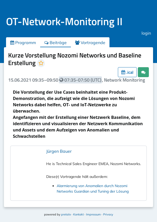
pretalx (66, 214)
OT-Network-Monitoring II (64, 21)
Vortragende (90, 42)
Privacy (108, 214)
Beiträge (55, 42)
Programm (23, 42)
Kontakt (78, 214)
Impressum (93, 214)
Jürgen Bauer (59, 151)
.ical (127, 72)
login (146, 33)
